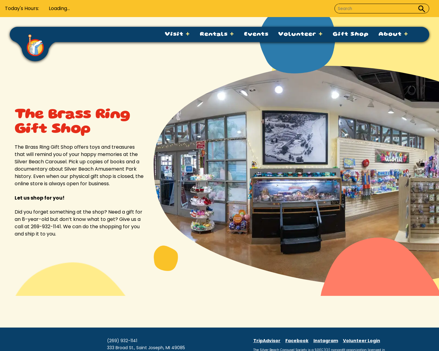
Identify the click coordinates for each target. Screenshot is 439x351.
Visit (177, 34)
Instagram (325, 341)
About (393, 34)
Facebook (297, 341)
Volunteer (300, 34)
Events (256, 34)
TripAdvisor (266, 341)
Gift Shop (351, 34)
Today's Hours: (22, 8)
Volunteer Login (361, 341)
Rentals (217, 34)
